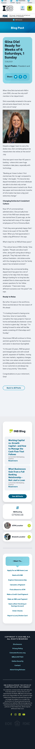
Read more (13, 461)
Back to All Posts (14, 388)
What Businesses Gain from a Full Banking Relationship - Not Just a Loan (17, 475)
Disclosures (17, 644)
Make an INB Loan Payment (17, 599)
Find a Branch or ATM (17, 590)
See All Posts (17, 496)
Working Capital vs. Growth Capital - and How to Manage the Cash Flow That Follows (17, 447)
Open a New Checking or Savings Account (17, 605)
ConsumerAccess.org (17, 653)
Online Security (17, 661)
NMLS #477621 (17, 657)
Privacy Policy (17, 649)
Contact (17, 665)
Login (30, 8)
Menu (23, 8)
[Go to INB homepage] (8, 8)
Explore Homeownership (17, 580)
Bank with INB (17, 575)
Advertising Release (17, 670)
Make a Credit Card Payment (17, 594)
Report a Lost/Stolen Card (17, 616)
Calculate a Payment (17, 585)
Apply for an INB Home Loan (17, 570)
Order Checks (17, 611)
